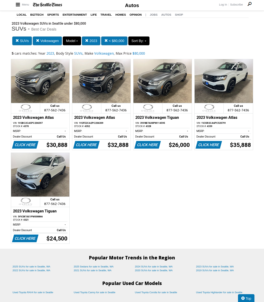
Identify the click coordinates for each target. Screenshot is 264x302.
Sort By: (139, 41)
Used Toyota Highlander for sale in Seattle (219, 292)
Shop (179, 14)
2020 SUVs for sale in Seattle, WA (154, 270)
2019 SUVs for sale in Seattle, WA (215, 270)
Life (94, 14)
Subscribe (236, 4)
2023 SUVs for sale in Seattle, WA (215, 266)
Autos (132, 5)
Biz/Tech (36, 14)
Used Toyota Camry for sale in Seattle (94, 292)
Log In (223, 4)
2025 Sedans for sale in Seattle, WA (94, 266)
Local (22, 14)
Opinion (136, 14)
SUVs (22, 41)
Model (72, 41)
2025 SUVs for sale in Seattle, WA (31, 266)
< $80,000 (114, 41)
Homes (120, 14)
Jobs (154, 14)
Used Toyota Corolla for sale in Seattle (156, 292)
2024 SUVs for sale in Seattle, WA (154, 266)
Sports (53, 14)
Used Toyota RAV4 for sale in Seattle (33, 292)
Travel (106, 14)
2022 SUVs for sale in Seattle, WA (31, 270)
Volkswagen (47, 41)
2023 (91, 41)
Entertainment (75, 14)
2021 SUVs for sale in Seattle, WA (93, 270)
